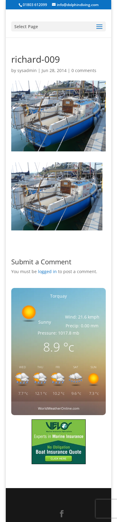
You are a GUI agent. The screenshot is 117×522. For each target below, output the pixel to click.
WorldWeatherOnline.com (58, 408)
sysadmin (27, 70)
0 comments (83, 70)
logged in (47, 271)
